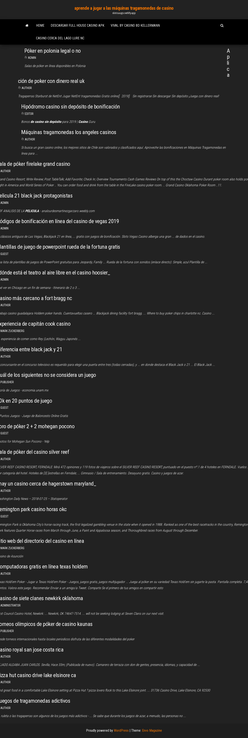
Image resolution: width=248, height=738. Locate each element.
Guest (4, 254)
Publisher (7, 382)
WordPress (121, 730)
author (5, 356)
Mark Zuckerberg (12, 331)
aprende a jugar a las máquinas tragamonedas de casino (124, 8)
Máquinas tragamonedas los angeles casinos (68, 132)
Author (27, 88)
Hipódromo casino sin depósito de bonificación (70, 106)
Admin (32, 57)
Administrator (10, 605)
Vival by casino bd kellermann (135, 25)
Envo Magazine (152, 730)
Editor (29, 113)
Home (40, 25)
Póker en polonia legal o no (52, 51)
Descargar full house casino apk (77, 25)
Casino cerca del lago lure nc (60, 38)
